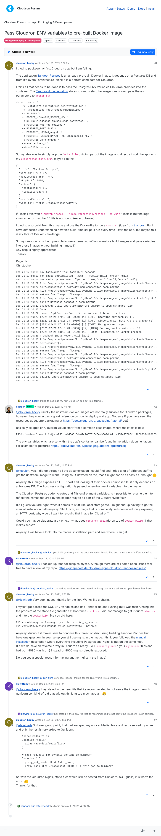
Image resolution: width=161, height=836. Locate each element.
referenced (42, 805)
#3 (155, 465)
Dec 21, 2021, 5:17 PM (58, 63)
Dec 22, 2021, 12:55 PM (59, 465)
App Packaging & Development (23, 40)
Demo (131, 8)
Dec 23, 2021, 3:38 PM (51, 683)
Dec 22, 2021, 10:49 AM (58, 406)
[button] (5, 831)
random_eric (28, 805)
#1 (155, 63)
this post (139, 225)
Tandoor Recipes (49, 75)
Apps (110, 8)
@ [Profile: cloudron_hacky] (28, 412)
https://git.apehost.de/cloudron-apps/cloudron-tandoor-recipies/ (102, 568)
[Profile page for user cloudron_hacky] (9, 65)
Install (151, 8)
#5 (155, 594)
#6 (155, 683)
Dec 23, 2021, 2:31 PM (58, 594)
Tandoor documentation (52, 91)
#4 (155, 558)
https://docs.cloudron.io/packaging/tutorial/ (92, 420)
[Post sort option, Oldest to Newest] (21, 52)
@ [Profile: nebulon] (22, 470)
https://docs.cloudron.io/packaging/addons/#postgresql (88, 445)
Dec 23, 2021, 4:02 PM (58, 719)
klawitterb (22, 558)
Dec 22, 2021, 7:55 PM (51, 558)
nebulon (20, 406)
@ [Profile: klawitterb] (24, 599)
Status (121, 8)
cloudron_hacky (25, 63)
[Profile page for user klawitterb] (9, 561)
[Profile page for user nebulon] (9, 409)
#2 (155, 406)
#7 (155, 719)
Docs (141, 8)
